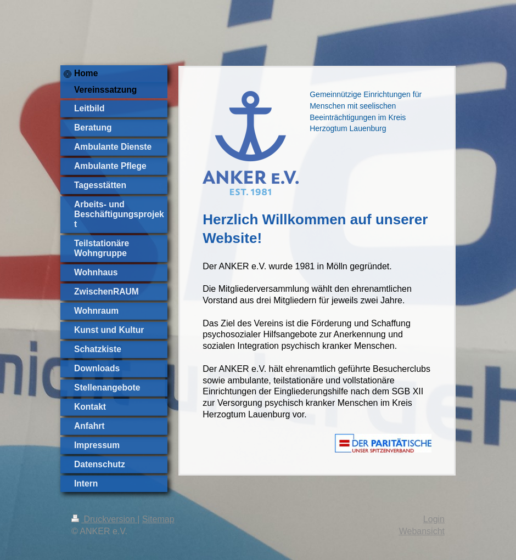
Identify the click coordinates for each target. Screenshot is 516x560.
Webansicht (422, 531)
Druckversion (104, 519)
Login (434, 519)
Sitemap (158, 519)
